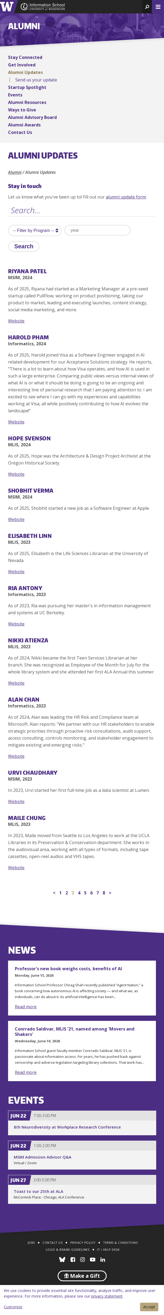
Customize (13, 1306)
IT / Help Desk (108, 1249)
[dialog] (82, 1300)
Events (15, 95)
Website (16, 321)
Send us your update (36, 80)
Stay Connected (25, 57)
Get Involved (22, 65)
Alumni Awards (24, 125)
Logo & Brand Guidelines (68, 1249)
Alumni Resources (27, 102)
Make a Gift (82, 1275)
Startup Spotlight (27, 87)
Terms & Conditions (120, 1243)
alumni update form (126, 197)
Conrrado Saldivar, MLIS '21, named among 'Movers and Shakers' (74, 1031)
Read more (26, 1007)
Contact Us (20, 132)
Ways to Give (22, 110)
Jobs (31, 1243)
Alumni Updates (25, 72)
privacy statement (107, 1296)
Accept (149, 1306)
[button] (147, 6)
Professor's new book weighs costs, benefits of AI (68, 969)
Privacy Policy (83, 1243)
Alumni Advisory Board (32, 117)
